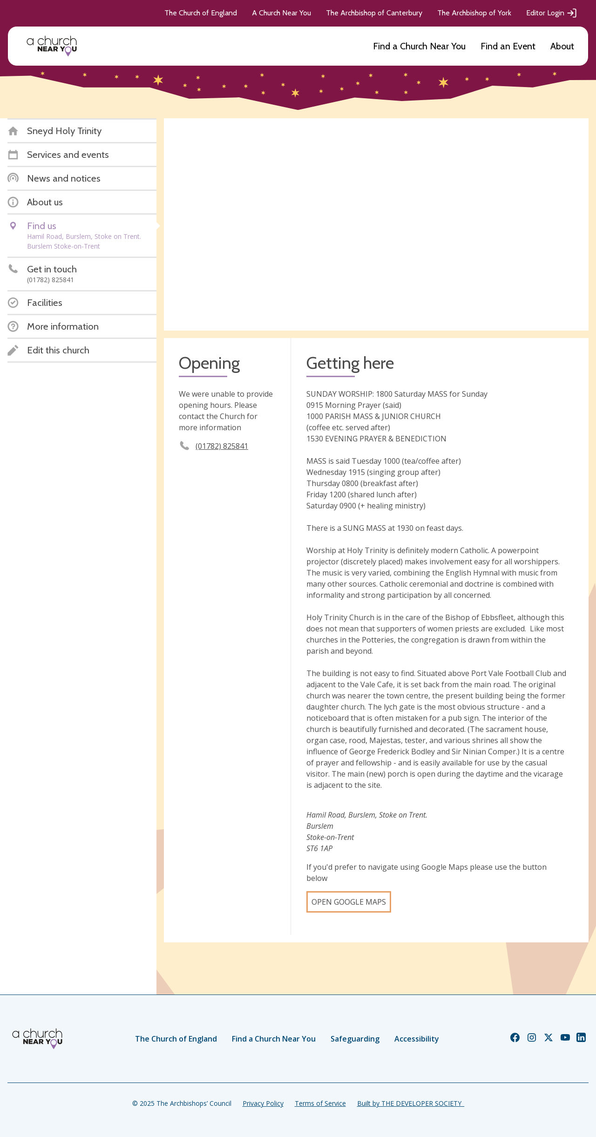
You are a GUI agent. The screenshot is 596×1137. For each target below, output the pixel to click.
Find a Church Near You (419, 46)
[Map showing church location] (376, 224)
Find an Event (508, 46)
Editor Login (551, 13)
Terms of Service (320, 1103)
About (562, 46)
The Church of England (200, 12)
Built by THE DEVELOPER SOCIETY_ (410, 1103)
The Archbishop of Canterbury (374, 12)
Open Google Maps (349, 902)
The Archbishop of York (474, 12)
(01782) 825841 (222, 446)
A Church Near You (281, 12)
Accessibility (416, 1039)
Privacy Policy (263, 1103)
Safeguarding (355, 1039)
